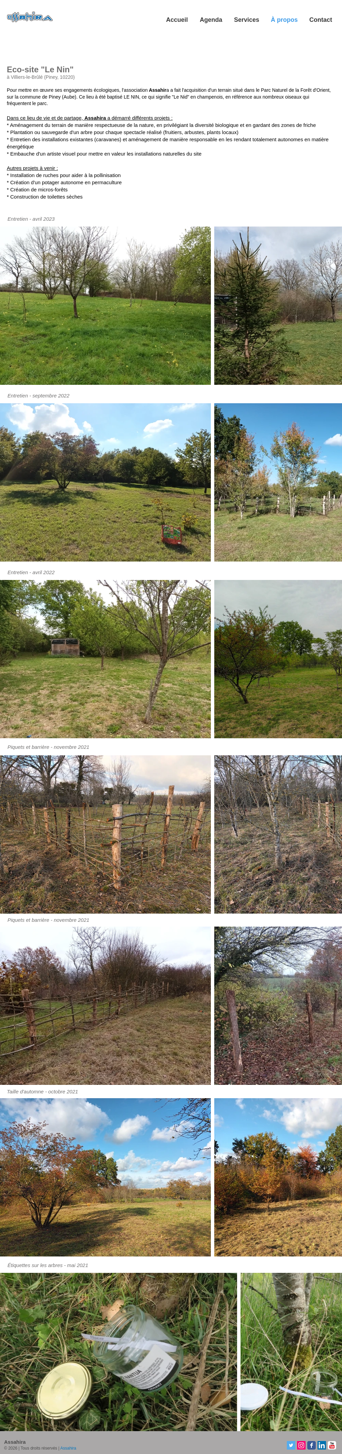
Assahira (68, 1448)
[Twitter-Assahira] (291, 1445)
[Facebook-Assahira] (311, 1445)
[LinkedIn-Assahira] (321, 1445)
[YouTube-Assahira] (332, 1445)
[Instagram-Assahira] (301, 1445)
